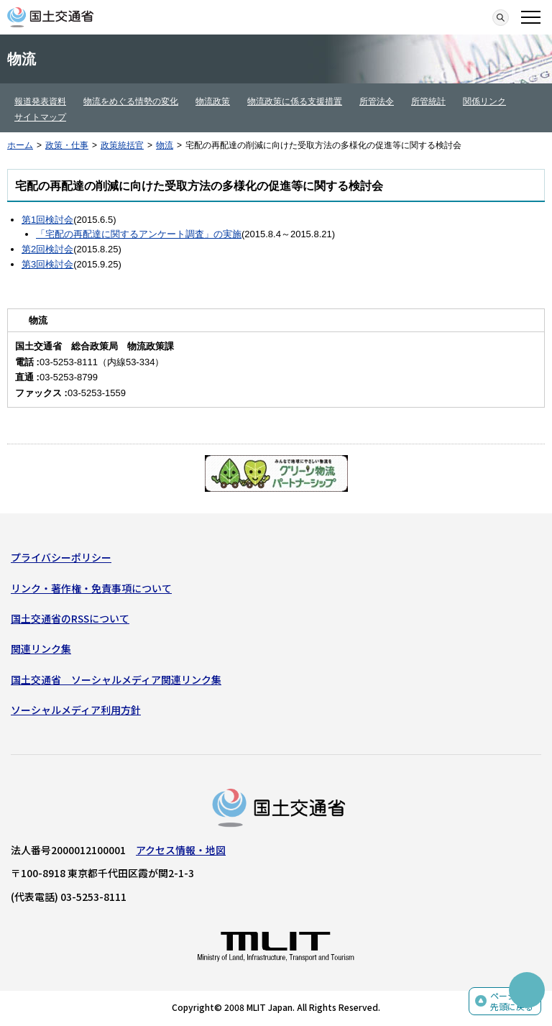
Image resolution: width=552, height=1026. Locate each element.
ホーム (20, 145)
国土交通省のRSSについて (70, 618)
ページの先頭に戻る (511, 1001)
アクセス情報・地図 (181, 850)
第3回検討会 (47, 264)
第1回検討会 (47, 219)
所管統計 (428, 101)
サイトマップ (40, 117)
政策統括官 (122, 145)
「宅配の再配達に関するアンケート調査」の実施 (139, 234)
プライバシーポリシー (61, 557)
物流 (164, 145)
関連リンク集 (41, 648)
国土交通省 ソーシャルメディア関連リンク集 (116, 679)
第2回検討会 (47, 249)
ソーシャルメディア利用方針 (76, 709)
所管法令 (376, 101)
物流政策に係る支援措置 (294, 101)
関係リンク (484, 101)
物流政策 (213, 101)
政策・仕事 (66, 145)
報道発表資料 (40, 101)
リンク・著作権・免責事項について (91, 588)
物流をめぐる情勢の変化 (130, 101)
